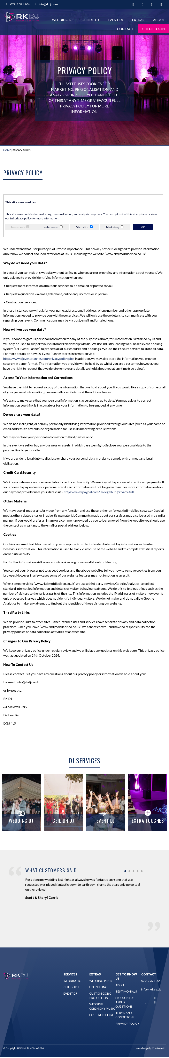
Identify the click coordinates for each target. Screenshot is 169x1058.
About (159, 20)
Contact (125, 29)
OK (143, 227)
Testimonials (126, 991)
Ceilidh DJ (90, 20)
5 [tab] (142, 871)
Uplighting (98, 987)
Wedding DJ (62, 20)
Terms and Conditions (124, 1015)
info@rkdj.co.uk (46, 4)
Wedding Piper (100, 980)
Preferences (51, 227)
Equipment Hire (101, 1015)
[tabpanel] (84, 887)
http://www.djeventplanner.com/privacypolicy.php (38, 358)
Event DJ (115, 20)
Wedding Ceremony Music (102, 1006)
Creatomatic (159, 1048)
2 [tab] (129, 871)
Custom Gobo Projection (100, 996)
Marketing (112, 227)
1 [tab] (125, 871)
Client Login (153, 29)
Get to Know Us (126, 976)
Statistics (82, 227)
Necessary (18, 227)
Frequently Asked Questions (124, 1002)
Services (70, 974)
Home (7, 150)
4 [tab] (138, 871)
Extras (138, 20)
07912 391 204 (17, 4)
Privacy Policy (127, 1023)
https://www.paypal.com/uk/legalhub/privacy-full (99, 492)
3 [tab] (133, 871)
